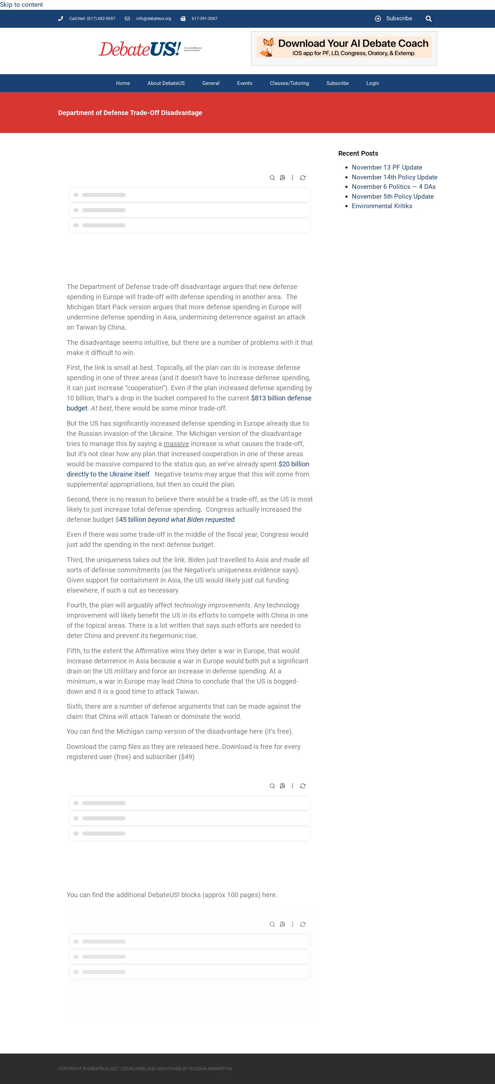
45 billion (176, 519)
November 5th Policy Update (393, 196)
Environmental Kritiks (382, 206)
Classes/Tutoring (289, 83)
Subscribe (338, 83)
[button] (428, 18)
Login (372, 83)
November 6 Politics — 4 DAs (394, 187)
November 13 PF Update (387, 167)
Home (123, 83)
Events (244, 83)
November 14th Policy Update (394, 177)
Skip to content (21, 4)
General (211, 83)
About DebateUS (166, 83)
